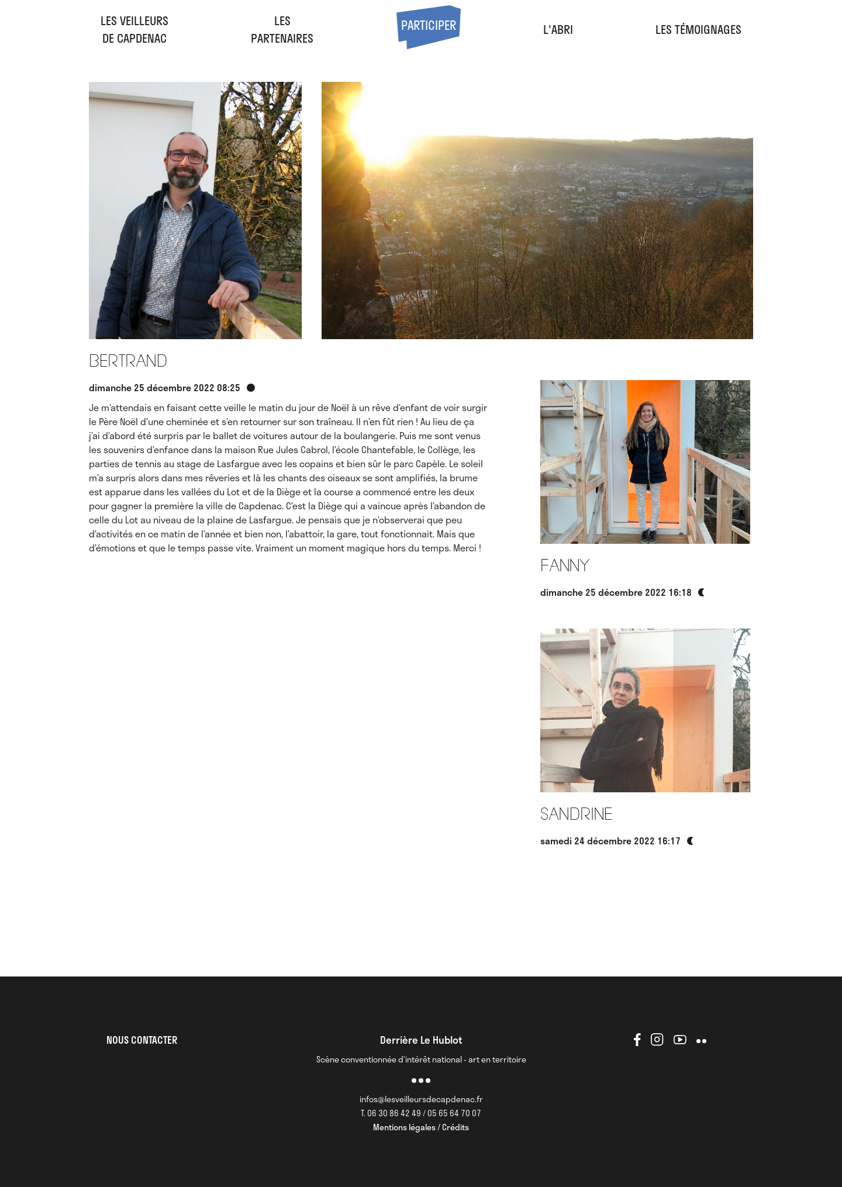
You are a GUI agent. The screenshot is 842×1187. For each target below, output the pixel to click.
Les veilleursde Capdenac (134, 29)
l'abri (558, 29)
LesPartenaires (282, 29)
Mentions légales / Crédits (421, 1127)
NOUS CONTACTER (141, 1039)
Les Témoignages (698, 29)
